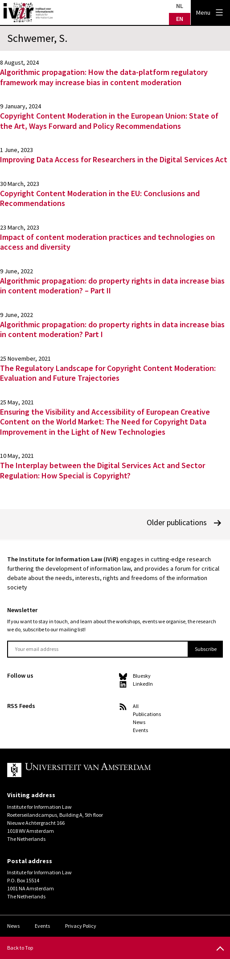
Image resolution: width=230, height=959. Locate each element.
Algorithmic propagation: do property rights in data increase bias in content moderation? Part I (112, 329)
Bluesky (142, 675)
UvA (108, 770)
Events (140, 730)
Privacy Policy (80, 925)
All (136, 706)
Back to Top (20, 947)
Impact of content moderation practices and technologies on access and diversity (107, 242)
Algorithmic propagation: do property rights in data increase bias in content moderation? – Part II (112, 286)
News (139, 722)
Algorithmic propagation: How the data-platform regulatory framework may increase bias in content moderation (104, 77)
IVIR (28, 12)
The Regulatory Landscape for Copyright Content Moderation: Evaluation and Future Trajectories (108, 373)
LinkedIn (143, 683)
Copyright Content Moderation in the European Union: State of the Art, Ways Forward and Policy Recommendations (109, 121)
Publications (147, 714)
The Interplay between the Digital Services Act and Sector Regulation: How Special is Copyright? (102, 470)
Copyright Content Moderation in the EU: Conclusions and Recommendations (100, 198)
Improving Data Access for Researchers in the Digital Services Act (113, 159)
